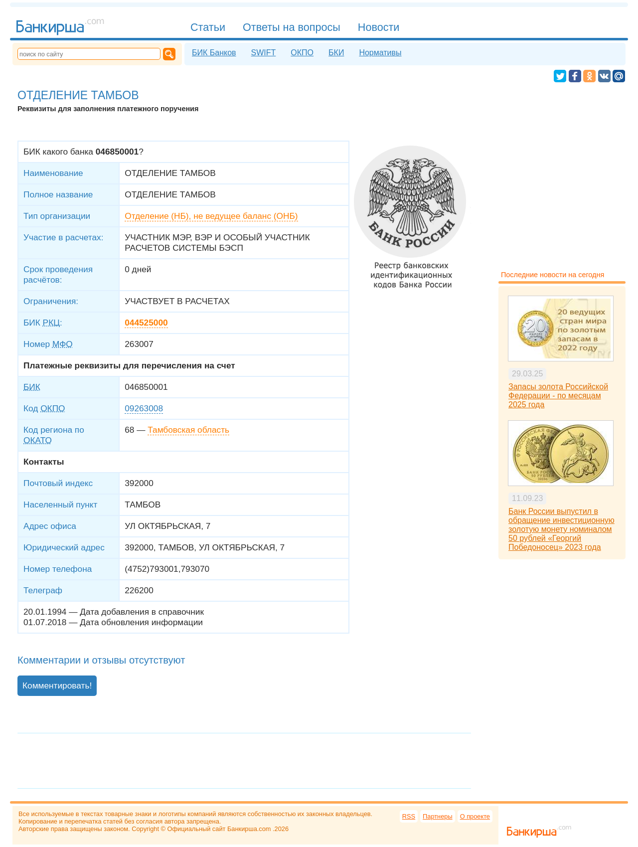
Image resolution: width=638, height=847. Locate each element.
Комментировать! (57, 685)
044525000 (146, 323)
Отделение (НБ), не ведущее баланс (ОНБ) (211, 216)
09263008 (144, 408)
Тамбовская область (188, 430)
